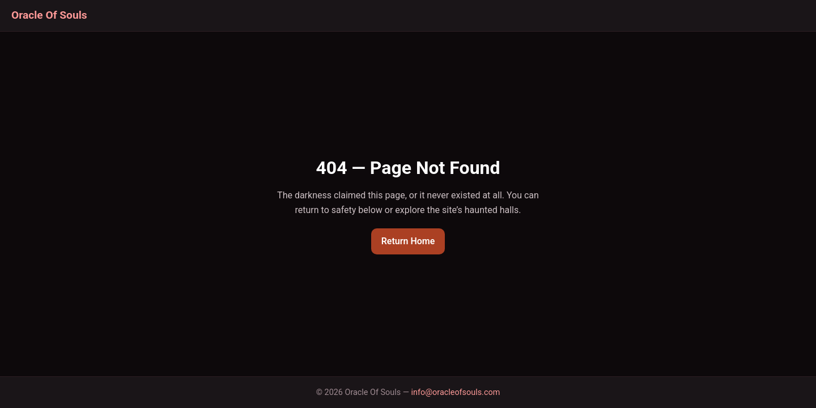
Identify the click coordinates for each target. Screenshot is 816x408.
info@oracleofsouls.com (455, 392)
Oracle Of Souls (49, 15)
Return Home (408, 241)
